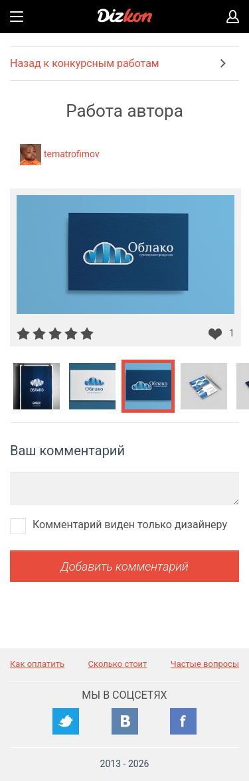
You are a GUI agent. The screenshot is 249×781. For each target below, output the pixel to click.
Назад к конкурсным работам (84, 63)
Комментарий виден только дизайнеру (130, 524)
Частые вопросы (205, 664)
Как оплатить (37, 664)
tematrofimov (72, 154)
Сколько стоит (117, 664)
